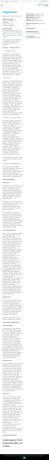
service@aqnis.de (14, 1)
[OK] (47, 457)
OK (24, 457)
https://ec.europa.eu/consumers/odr (14, 33)
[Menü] (1, 5)
